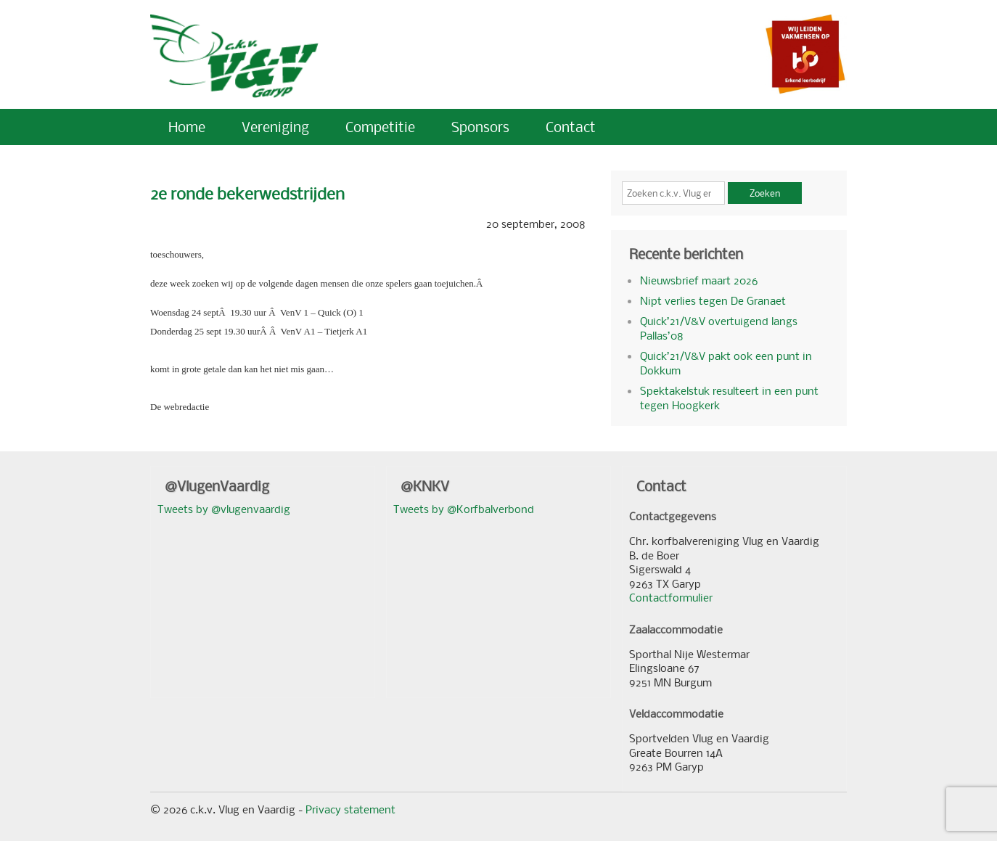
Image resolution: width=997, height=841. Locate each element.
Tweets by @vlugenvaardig (223, 508)
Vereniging (275, 126)
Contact (571, 126)
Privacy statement (350, 809)
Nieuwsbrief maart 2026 (699, 280)
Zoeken (765, 193)
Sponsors (480, 126)
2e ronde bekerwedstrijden (247, 193)
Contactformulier (671, 597)
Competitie (380, 126)
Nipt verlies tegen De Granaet (713, 300)
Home (186, 126)
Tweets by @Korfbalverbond (463, 508)
